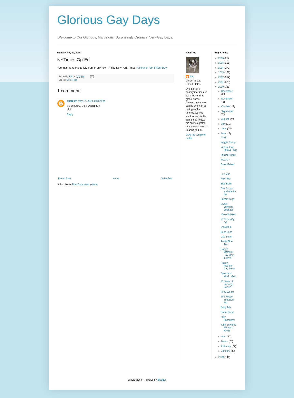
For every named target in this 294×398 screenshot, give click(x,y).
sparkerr (72, 101)
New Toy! (225, 178)
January (226, 350)
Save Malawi (227, 164)
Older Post (167, 178)
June (224, 128)
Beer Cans (226, 232)
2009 (221, 357)
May (223, 133)
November (226, 98)
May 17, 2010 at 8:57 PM (91, 101)
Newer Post (64, 178)
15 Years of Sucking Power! (226, 284)
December (226, 91)
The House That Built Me (227, 299)
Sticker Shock (227, 155)
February (226, 346)
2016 (221, 58)
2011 (221, 82)
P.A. (192, 76)
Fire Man (225, 174)
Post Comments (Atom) (85, 184)
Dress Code (226, 312)
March (225, 341)
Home (116, 178)
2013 (221, 72)
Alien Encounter (227, 318)
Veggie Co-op (227, 142)
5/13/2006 (225, 227)
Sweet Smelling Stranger (226, 206)
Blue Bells (225, 183)
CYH (223, 137)
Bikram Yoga (227, 199)
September (227, 111)
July (223, 123)
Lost (222, 169)
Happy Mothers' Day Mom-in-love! (227, 253)
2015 (221, 62)
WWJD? (224, 159)
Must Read (72, 80)
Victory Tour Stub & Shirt (228, 149)
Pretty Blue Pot (226, 243)
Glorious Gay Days (108, 20)
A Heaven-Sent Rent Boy (152, 67)
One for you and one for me (228, 191)
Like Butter (226, 236)
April (224, 336)
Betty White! (227, 292)
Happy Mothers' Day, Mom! (227, 265)
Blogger (161, 379)
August (225, 119)
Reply (70, 114)
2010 (221, 86)
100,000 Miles (228, 214)
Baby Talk (225, 307)
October (226, 106)
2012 (221, 77)
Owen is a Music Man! (228, 275)
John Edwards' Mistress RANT (228, 327)
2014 (221, 67)
